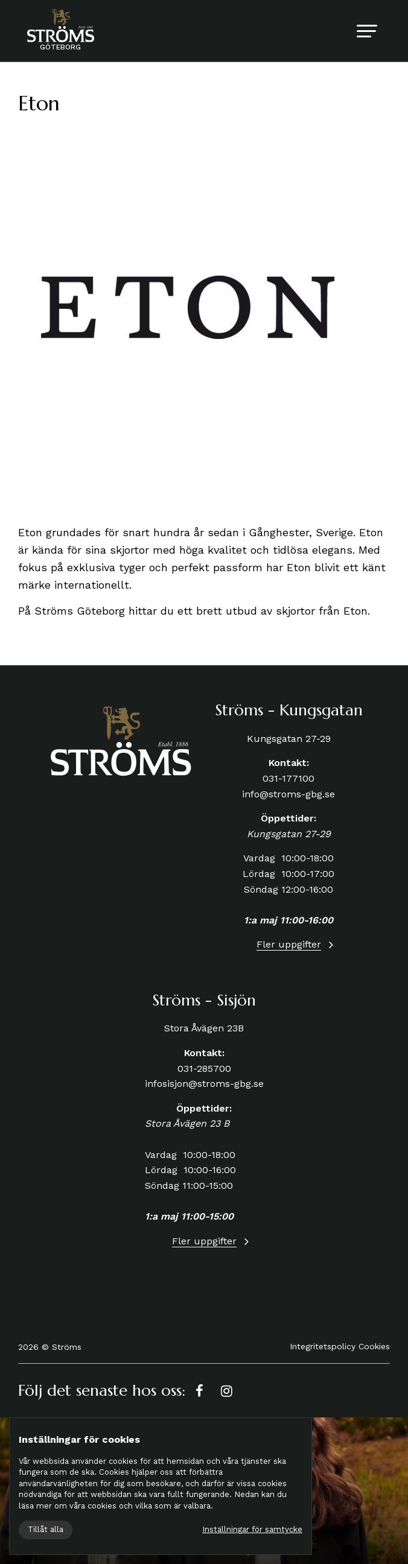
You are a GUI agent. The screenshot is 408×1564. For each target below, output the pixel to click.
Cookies (374, 1346)
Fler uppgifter (289, 944)
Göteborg (60, 47)
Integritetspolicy (322, 1346)
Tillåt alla (45, 1529)
